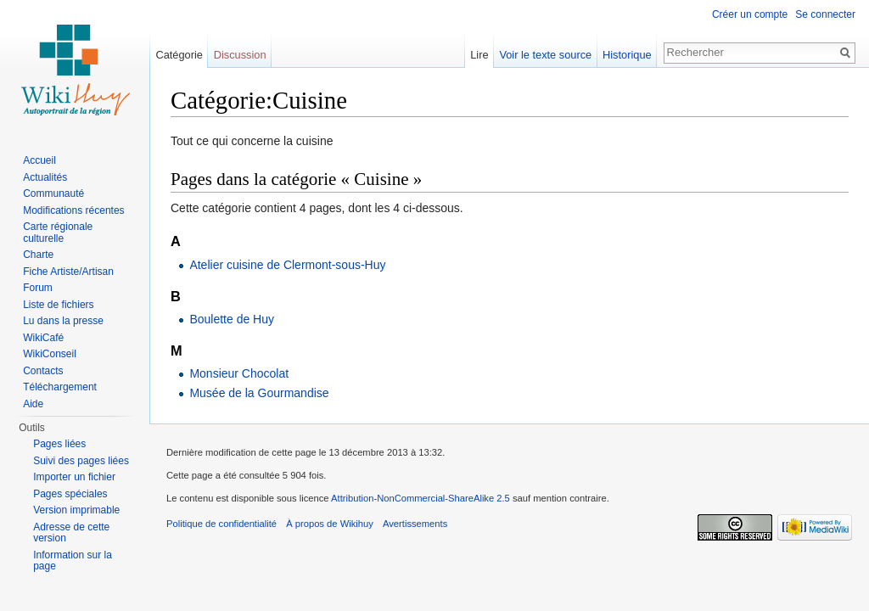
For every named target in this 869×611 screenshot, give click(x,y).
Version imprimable (76, 510)
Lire (479, 54)
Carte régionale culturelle (58, 232)
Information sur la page (72, 561)
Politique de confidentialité (221, 524)
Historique (627, 54)
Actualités (45, 177)
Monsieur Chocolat (239, 373)
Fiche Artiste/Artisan (68, 271)
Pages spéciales (70, 494)
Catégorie (179, 54)
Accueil (39, 160)
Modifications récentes (73, 210)
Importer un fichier (74, 477)
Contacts (43, 371)
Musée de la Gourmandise (258, 393)
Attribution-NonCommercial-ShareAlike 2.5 (420, 498)
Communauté (53, 193)
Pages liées (59, 444)
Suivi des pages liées (81, 461)
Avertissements (415, 524)
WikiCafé (43, 338)
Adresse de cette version (71, 533)
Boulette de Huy (231, 319)
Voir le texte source (545, 54)
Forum (38, 288)
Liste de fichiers (58, 305)
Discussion (240, 54)
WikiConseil (49, 354)
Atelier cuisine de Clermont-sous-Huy (287, 265)
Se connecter (825, 14)
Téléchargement (60, 387)
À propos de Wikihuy (329, 524)
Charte (38, 255)
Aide (33, 404)
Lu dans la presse (63, 321)
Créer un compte (750, 14)
